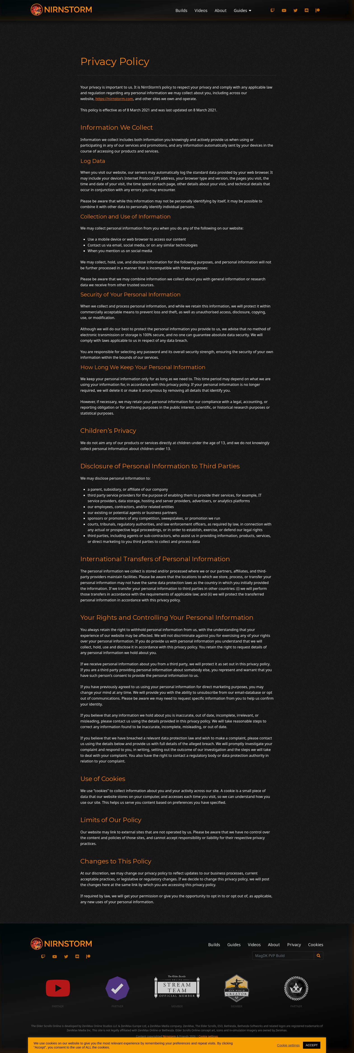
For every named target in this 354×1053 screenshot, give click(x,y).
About (221, 10)
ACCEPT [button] (312, 1045)
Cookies (315, 944)
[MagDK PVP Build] (283, 955)
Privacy (294, 944)
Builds (181, 10)
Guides (234, 944)
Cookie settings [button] (208, 1036)
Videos (201, 10)
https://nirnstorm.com (114, 98)
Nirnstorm (169, 1036)
